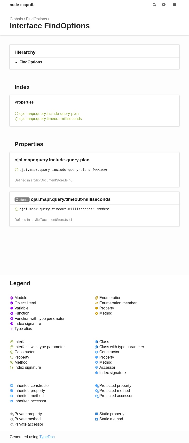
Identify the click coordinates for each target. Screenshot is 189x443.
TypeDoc (47, 437)
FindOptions (36, 19)
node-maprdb (22, 5)
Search (154, 5)
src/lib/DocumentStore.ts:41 (51, 220)
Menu (174, 5)
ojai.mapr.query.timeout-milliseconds (50, 119)
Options (164, 5)
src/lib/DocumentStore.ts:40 (51, 180)
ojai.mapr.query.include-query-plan (49, 114)
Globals (16, 19)
